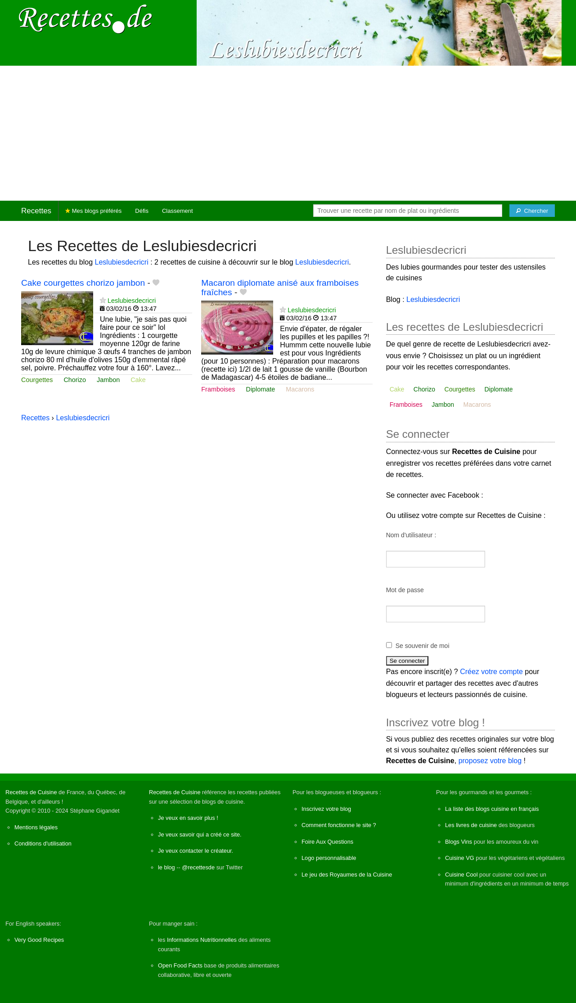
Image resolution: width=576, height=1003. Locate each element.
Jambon (108, 379)
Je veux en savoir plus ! (188, 817)
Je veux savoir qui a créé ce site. (200, 834)
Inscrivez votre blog (326, 808)
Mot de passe (405, 590)
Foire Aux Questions (327, 841)
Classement (177, 210)
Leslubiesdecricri (121, 262)
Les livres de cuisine (471, 825)
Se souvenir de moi (423, 645)
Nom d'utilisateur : (411, 535)
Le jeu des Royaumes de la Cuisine (347, 874)
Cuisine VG (459, 858)
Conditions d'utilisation (43, 843)
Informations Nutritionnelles (202, 939)
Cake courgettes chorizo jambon (83, 283)
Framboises (218, 389)
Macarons (300, 389)
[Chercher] (532, 210)
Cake (138, 379)
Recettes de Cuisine (31, 792)
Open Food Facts (180, 965)
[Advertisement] (288, 133)
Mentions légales (36, 827)
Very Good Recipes (39, 939)
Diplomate (260, 389)
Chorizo (74, 379)
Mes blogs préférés (93, 210)
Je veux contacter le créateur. (195, 850)
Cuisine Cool (461, 874)
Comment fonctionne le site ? (339, 825)
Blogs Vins (458, 841)
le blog (166, 867)
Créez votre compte (491, 671)
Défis (141, 210)
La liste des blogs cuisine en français (492, 808)
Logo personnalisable (329, 858)
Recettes (36, 211)
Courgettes (37, 379)
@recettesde (198, 867)
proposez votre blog (490, 761)
